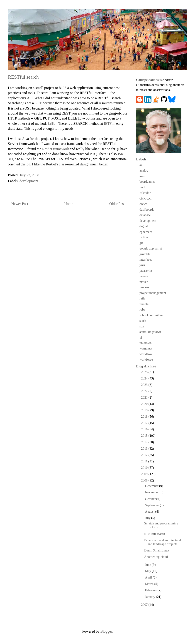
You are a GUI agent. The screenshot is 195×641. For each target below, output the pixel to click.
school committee (151, 315)
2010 (144, 467)
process (144, 287)
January (150, 597)
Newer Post (19, 204)
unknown (145, 343)
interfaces (145, 259)
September (152, 505)
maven (143, 282)
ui (140, 337)
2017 (144, 423)
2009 (144, 474)
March (149, 584)
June (148, 564)
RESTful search (154, 534)
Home (68, 204)
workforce (146, 359)
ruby (142, 309)
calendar (145, 193)
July (148, 518)
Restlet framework (55, 149)
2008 (144, 480)
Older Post (117, 204)
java (142, 265)
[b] (54, 123)
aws (141, 176)
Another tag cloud (156, 557)
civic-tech (145, 198)
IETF (108, 123)
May (148, 571)
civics (143, 204)
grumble (144, 254)
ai (140, 165)
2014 (144, 442)
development (29, 181)
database (145, 215)
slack (142, 320)
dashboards (146, 209)
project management (152, 293)
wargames (146, 348)
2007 (144, 604)
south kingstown (150, 332)
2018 (144, 416)
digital (143, 226)
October (150, 499)
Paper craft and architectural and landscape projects (162, 542)
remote (144, 304)
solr (141, 326)
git (141, 243)
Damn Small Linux (156, 550)
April (149, 577)
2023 (144, 385)
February (151, 590)
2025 (144, 372)
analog (143, 170)
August (150, 511)
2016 (144, 429)
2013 (144, 448)
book (142, 187)
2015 (144, 435)
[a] (50, 123)
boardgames (147, 181)
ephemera (145, 232)
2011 (144, 461)
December (152, 486)
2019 (144, 410)
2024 (144, 378)
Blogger (106, 631)
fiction (143, 237)
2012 (144, 455)
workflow (145, 354)
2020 (144, 404)
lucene (143, 276)
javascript (145, 270)
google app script (150, 248)
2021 (144, 397)
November (152, 492)
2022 (144, 391)
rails (142, 298)
